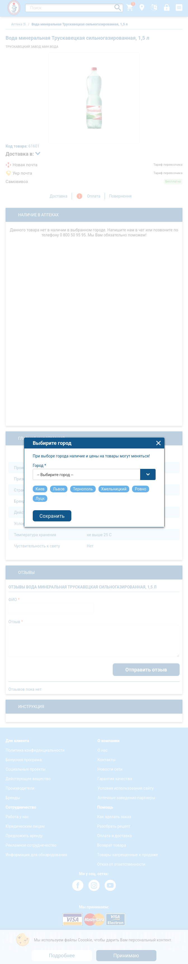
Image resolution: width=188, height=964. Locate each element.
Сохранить (52, 509)
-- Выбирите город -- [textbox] (55, 467)
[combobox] (94, 467)
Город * (39, 458)
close (158, 436)
